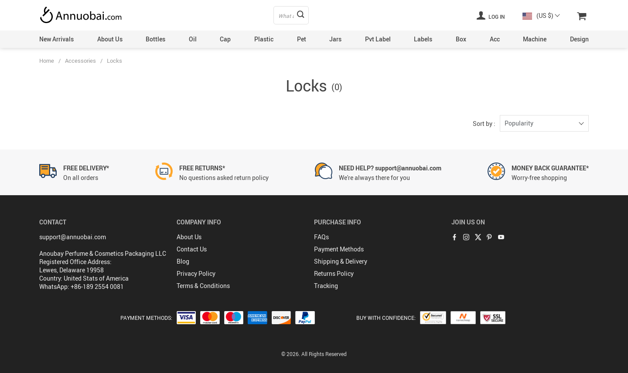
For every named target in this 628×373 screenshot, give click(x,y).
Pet (301, 39)
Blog (183, 261)
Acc (495, 39)
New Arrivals (56, 39)
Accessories (80, 60)
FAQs (321, 237)
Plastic (263, 39)
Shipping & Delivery (340, 261)
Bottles (155, 39)
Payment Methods (339, 249)
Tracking (326, 285)
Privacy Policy (196, 273)
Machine (534, 39)
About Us (110, 39)
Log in (490, 15)
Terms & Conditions (203, 285)
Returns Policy (334, 273)
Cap (225, 39)
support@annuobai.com (72, 237)
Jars (335, 39)
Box (461, 39)
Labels (423, 39)
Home (46, 60)
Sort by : (484, 123)
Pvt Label (378, 39)
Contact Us (192, 249)
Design (579, 39)
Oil (193, 39)
